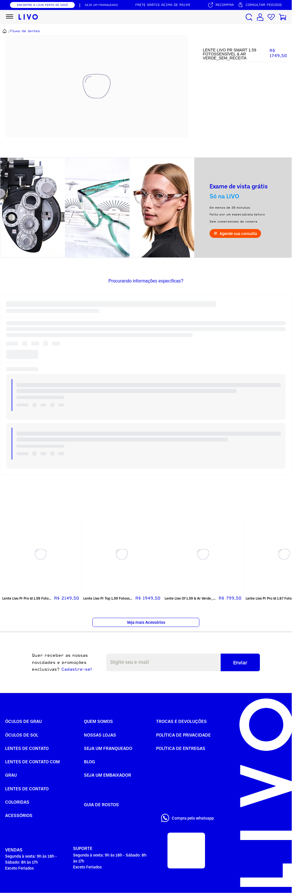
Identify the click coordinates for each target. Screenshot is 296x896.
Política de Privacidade (183, 735)
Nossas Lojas (100, 735)
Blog (89, 761)
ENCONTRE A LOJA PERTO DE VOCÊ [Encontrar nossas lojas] (42, 5)
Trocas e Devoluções (181, 721)
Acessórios (18, 815)
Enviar (240, 662)
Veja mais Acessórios (146, 622)
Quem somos (98, 721)
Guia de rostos (101, 804)
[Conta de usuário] (260, 17)
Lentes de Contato (27, 748)
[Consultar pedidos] (260, 5)
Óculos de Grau (23, 721)
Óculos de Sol (21, 735)
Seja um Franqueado (108, 748)
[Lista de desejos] (271, 17)
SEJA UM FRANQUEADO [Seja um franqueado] (101, 5)
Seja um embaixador (107, 775)
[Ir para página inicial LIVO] (28, 17)
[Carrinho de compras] (282, 17)
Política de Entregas (180, 748)
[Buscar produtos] (249, 17)
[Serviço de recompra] (221, 5)
